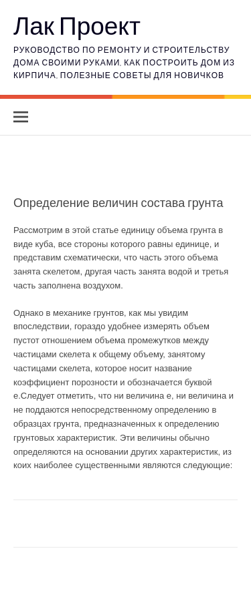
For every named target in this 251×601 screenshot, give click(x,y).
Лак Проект (77, 25)
